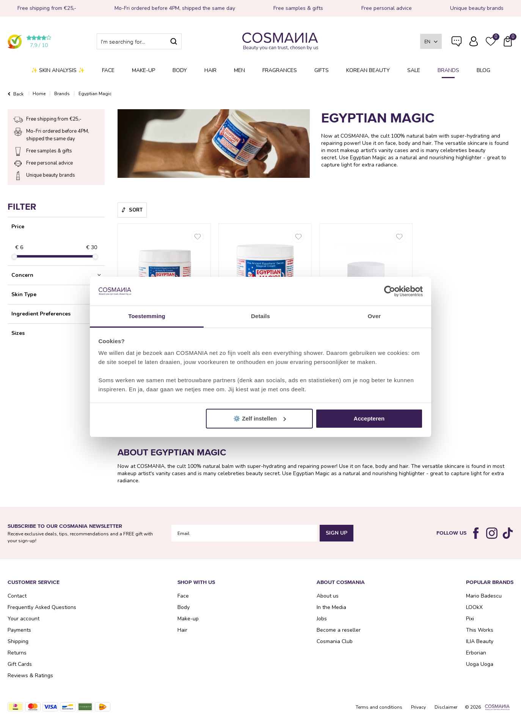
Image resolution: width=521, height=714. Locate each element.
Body (180, 70)
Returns (17, 652)
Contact (17, 595)
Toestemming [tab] (146, 316)
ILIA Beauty (479, 641)
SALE (413, 70)
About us (328, 595)
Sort (136, 210)
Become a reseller (339, 630)
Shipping (18, 641)
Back (18, 94)
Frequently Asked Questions (456, 46)
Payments (19, 630)
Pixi (470, 618)
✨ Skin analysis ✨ (58, 70)
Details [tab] (260, 316)
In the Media (331, 607)
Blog (483, 70)
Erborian (476, 652)
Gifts (321, 70)
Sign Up (336, 533)
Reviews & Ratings (30, 675)
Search (173, 41)
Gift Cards (20, 664)
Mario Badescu (484, 595)
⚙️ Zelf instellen (259, 418)
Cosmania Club (335, 641)
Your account (23, 618)
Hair (210, 70)
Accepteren (369, 418)
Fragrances (279, 70)
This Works (479, 630)
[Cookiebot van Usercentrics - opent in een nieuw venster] (389, 291)
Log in (473, 41)
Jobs (322, 618)
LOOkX (474, 607)
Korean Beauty (368, 70)
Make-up (143, 70)
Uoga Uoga (479, 664)
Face (108, 70)
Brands (448, 70)
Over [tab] (374, 316)
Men (239, 70)
